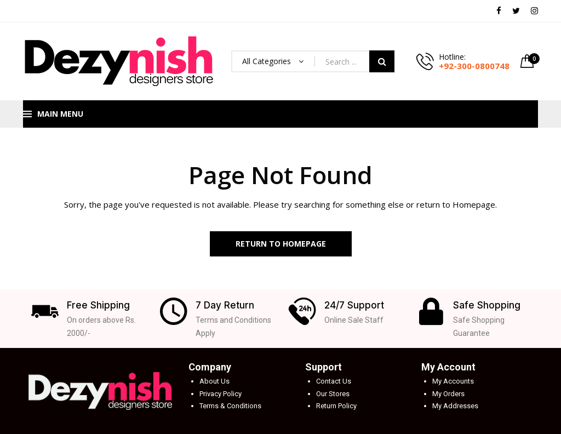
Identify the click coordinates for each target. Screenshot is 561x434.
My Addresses (455, 406)
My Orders (448, 394)
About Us (214, 381)
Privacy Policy (220, 394)
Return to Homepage (281, 243)
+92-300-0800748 (474, 65)
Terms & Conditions (230, 406)
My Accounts (453, 381)
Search (381, 61)
